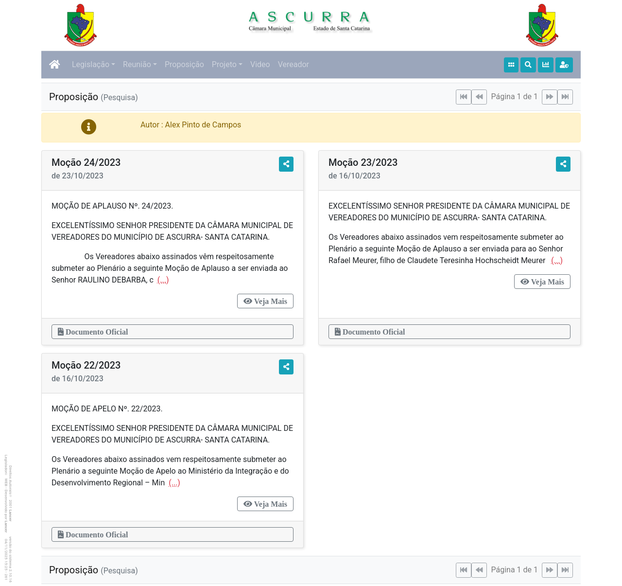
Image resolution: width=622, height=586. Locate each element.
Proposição (184, 64)
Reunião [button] (137, 64)
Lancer (10, 516)
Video (260, 64)
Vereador (293, 64)
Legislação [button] (90, 64)
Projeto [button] (224, 64)
